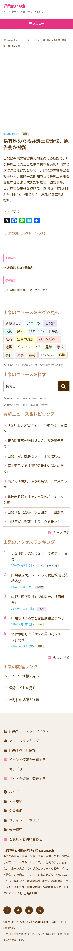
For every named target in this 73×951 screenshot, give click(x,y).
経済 (8, 339)
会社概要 (12, 829)
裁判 (25, 134)
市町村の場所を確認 (24, 700)
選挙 (48, 347)
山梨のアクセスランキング (29, 542)
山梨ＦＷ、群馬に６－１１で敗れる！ (35, 456)
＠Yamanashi (15, 6)
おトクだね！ (49, 339)
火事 (20, 355)
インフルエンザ (28, 347)
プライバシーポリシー (22, 820)
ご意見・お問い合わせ (22, 839)
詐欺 (62, 355)
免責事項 (12, 810)
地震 (8, 347)
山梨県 (50, 323)
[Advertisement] (36, 90)
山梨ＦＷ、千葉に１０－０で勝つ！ (33, 521)
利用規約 (12, 801)
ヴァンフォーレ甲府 (44, 331)
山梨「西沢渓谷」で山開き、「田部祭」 (37, 512)
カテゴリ (12, 769)
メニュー (36, 23)
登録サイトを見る (22, 688)
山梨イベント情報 (19, 750)
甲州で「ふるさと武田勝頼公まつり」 (39, 618)
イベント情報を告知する (24, 759)
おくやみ (47, 355)
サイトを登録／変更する (24, 778)
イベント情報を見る (24, 676)
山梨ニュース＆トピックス (26, 731)
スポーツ (33, 323)
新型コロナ (13, 323)
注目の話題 (25, 339)
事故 (60, 347)
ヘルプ (11, 792)
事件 (8, 355)
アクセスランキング (21, 740)
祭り (20, 331)
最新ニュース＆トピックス (29, 414)
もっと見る (61, 532)
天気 (8, 331)
